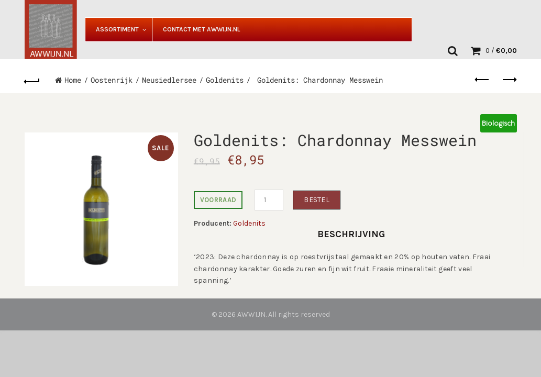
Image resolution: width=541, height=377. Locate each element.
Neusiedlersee (169, 80)
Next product (509, 79)
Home (72, 80)
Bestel (316, 199)
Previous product (483, 79)
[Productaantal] (269, 200)
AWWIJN (251, 314)
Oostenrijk (112, 80)
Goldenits (225, 80)
